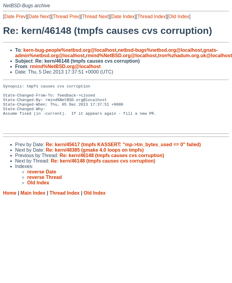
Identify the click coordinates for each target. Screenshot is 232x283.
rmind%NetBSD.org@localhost (121, 55)
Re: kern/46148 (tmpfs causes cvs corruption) (112, 164)
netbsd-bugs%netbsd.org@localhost (160, 50)
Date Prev (15, 16)
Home (9, 202)
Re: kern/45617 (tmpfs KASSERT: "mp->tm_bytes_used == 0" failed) (123, 153)
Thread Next (95, 16)
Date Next (39, 16)
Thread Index (151, 16)
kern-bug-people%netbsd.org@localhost (69, 50)
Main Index (33, 202)
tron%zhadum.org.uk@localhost (195, 55)
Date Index (122, 16)
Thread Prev (66, 16)
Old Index (179, 16)
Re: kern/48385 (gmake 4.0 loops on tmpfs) (95, 159)
